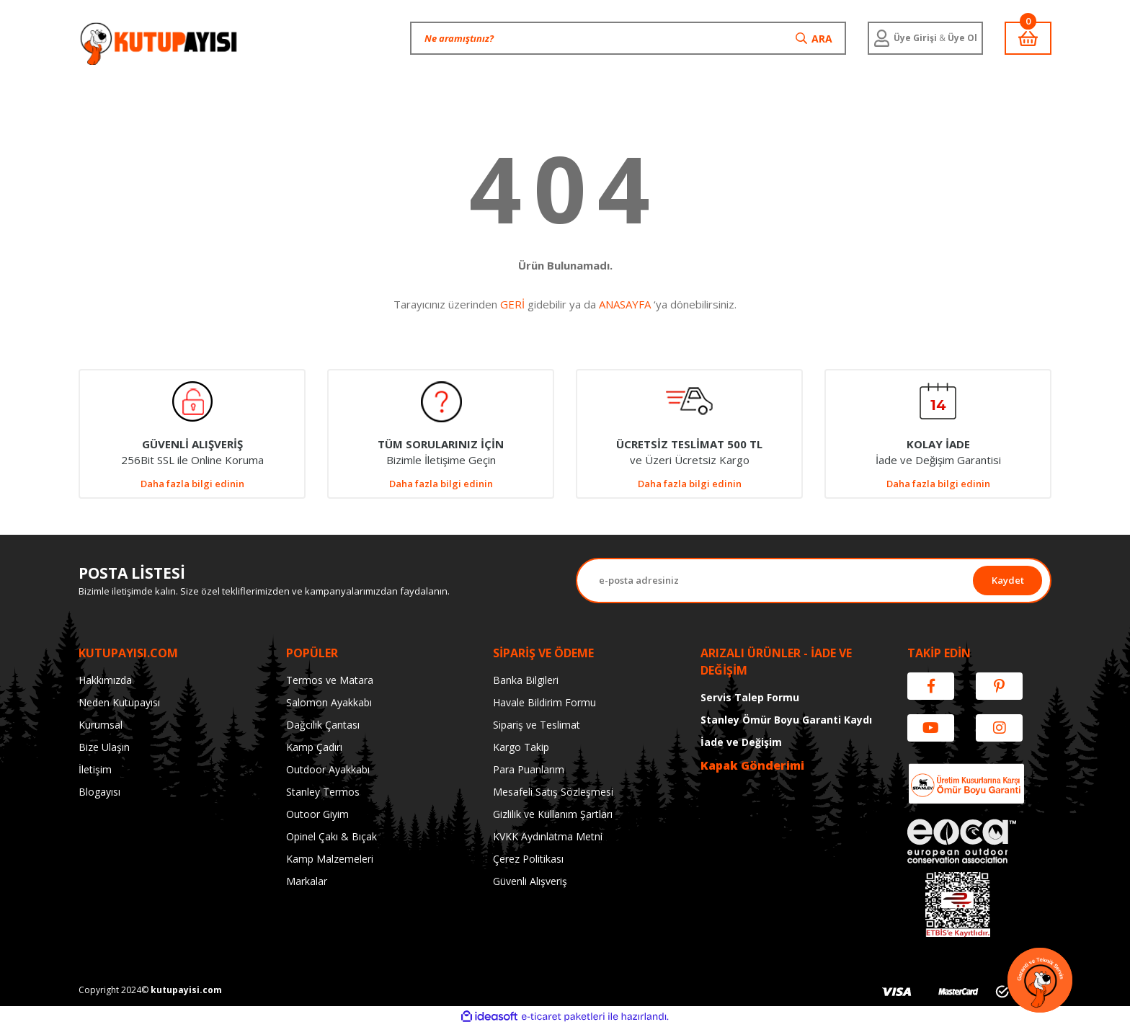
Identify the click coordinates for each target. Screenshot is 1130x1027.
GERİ (512, 304)
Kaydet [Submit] (1008, 580)
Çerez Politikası (528, 859)
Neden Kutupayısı (119, 702)
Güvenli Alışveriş (530, 881)
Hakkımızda (105, 680)
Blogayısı (99, 792)
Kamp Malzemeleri (329, 859)
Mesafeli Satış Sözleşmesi (553, 792)
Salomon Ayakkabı (329, 702)
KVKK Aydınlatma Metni (547, 836)
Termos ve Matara (329, 680)
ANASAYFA (625, 304)
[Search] (628, 38)
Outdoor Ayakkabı (328, 769)
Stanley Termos (323, 792)
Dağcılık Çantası (323, 725)
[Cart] (1028, 38)
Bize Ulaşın (104, 747)
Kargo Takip (521, 747)
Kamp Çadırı (314, 747)
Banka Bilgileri (526, 680)
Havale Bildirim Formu (544, 702)
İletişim (95, 769)
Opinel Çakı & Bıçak (331, 836)
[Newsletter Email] (775, 580)
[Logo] (160, 43)
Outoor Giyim (317, 814)
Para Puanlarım (528, 769)
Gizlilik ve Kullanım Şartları (553, 814)
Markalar (306, 881)
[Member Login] (925, 38)
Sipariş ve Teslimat (536, 725)
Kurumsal (101, 725)
